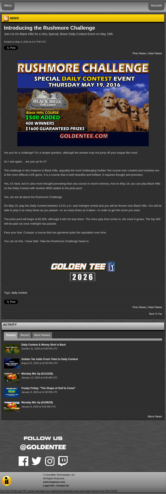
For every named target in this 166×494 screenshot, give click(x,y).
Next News (155, 53)
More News (155, 416)
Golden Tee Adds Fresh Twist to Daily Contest (49, 359)
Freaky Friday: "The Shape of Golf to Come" (48, 388)
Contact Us (62, 485)
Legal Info (48, 485)
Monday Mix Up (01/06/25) (37, 402)
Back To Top (155, 313)
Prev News (139, 53)
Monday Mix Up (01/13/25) (37, 373)
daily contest (19, 292)
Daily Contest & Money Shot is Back (43, 344)
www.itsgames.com (54, 482)
